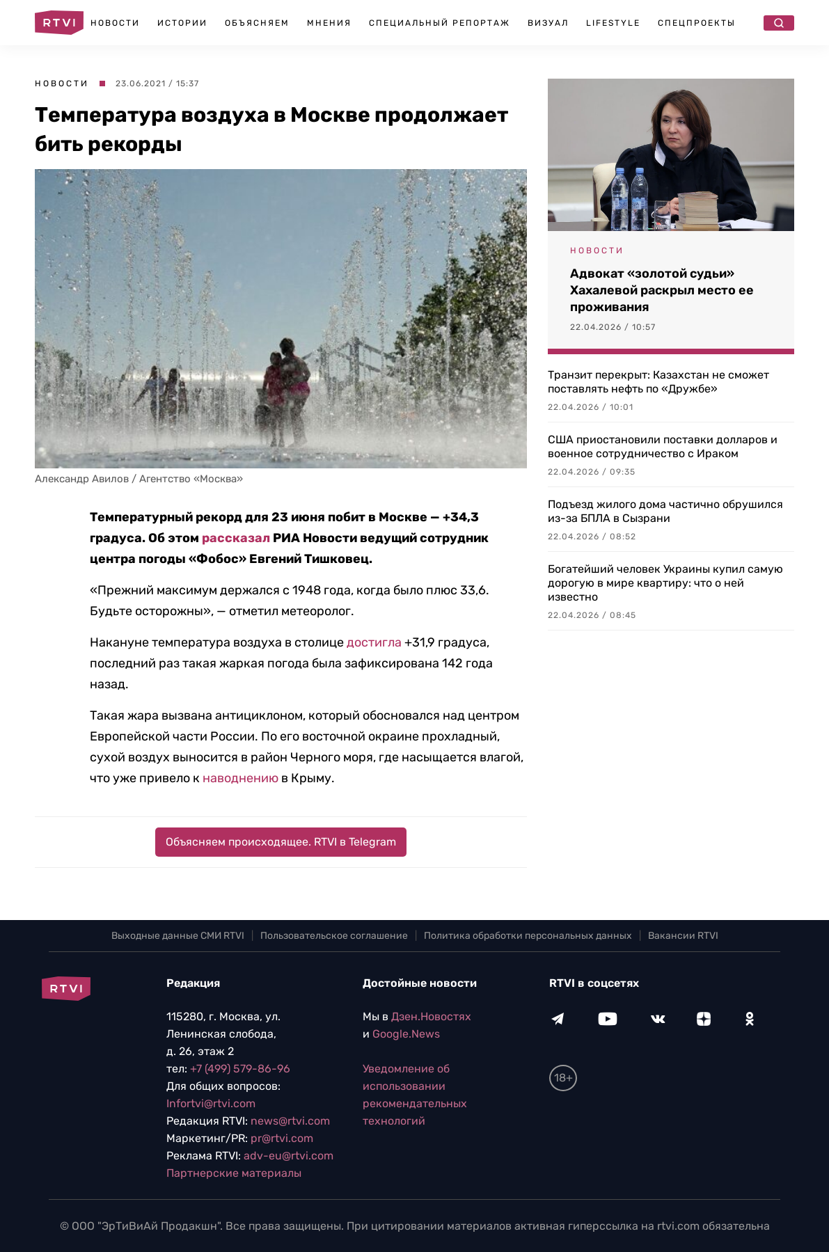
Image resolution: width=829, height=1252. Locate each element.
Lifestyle (613, 23)
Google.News (406, 1033)
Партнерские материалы (233, 1173)
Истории (182, 23)
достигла (374, 642)
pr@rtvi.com (282, 1138)
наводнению (240, 778)
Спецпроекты (697, 23)
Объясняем (257, 23)
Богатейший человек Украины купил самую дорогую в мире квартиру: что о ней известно (665, 582)
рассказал (236, 538)
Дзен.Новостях (431, 1016)
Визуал (548, 23)
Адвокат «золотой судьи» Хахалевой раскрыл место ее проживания (662, 290)
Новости (115, 23)
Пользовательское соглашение (334, 936)
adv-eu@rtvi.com (288, 1155)
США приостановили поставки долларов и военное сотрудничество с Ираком (662, 446)
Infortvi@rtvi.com (210, 1103)
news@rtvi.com (290, 1120)
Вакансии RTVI (683, 936)
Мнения (329, 23)
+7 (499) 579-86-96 (240, 1068)
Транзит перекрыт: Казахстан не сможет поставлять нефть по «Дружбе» (658, 381)
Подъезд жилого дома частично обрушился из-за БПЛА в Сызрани (665, 511)
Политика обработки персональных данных (528, 936)
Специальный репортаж (439, 23)
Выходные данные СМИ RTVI (177, 936)
